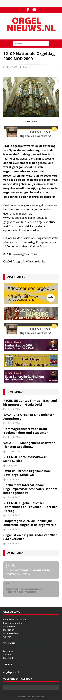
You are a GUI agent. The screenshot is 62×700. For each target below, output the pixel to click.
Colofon (7, 636)
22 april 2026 (13, 543)
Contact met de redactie (15, 619)
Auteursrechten (11, 633)
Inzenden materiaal (13, 623)
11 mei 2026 (13, 437)
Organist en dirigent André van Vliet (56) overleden (30, 537)
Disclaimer (8, 629)
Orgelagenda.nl (11, 672)
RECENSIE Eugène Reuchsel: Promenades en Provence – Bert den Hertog (30, 507)
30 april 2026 (13, 479)
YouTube (7, 654)
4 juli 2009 (11, 67)
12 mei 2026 (13, 423)
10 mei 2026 (13, 451)
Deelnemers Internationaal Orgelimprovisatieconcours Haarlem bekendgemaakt (30, 489)
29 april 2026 (13, 497)
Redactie (27, 67)
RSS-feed (8, 657)
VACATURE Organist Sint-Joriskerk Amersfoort (28, 416)
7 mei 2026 (12, 465)
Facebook (8, 651)
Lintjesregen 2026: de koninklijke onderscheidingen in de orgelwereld (29, 523)
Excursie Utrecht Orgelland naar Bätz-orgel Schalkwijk (27, 473)
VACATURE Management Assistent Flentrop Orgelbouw (29, 445)
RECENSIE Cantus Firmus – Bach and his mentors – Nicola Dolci (30, 402)
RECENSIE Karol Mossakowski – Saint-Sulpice (26, 459)
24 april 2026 (13, 529)
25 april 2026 (13, 515)
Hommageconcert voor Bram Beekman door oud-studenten (25, 431)
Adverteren (9, 626)
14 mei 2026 (13, 409)
